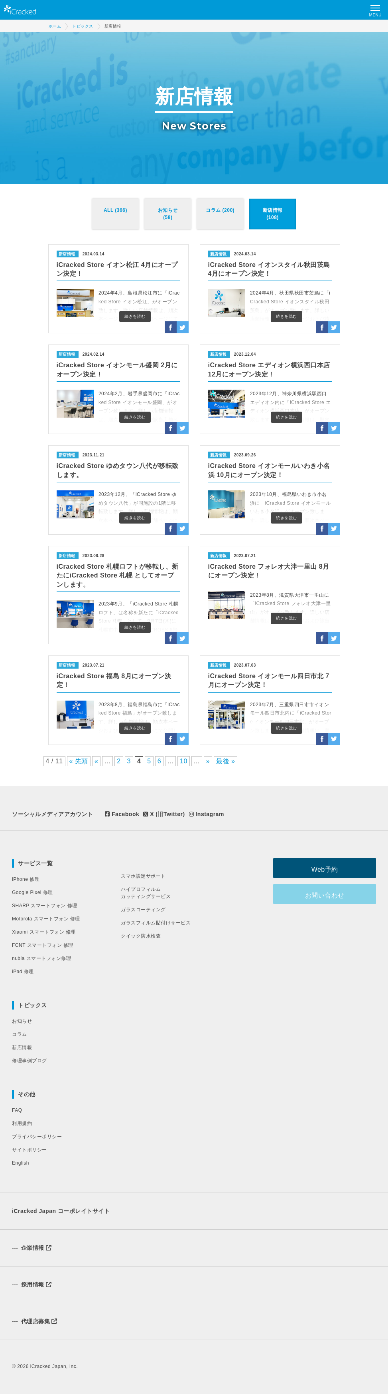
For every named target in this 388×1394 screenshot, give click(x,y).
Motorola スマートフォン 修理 (46, 919)
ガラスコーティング (143, 909)
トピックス (32, 1005)
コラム (19, 1034)
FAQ (17, 1110)
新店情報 (22, 1047)
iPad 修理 (23, 971)
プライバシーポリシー (37, 1136)
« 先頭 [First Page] (78, 761)
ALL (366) (115, 210)
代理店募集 (34, 1321)
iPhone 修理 (25, 879)
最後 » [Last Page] (225, 761)
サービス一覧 (35, 863)
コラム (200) (220, 210)
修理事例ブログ (29, 1060)
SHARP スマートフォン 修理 (44, 905)
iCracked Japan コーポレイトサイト (61, 1211)
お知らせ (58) (168, 213)
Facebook (122, 814)
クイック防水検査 (141, 936)
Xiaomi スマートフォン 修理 (44, 932)
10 (183, 761)
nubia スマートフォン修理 (41, 958)
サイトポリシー (29, 1150)
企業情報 (31, 1248)
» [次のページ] (208, 761)
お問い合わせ (336, 894)
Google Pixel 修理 (32, 892)
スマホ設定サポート (143, 876)
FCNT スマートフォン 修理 (42, 945)
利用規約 (22, 1123)
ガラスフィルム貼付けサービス (156, 923)
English (20, 1163)
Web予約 (336, 868)
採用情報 (31, 1284)
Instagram (206, 814)
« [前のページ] (96, 761)
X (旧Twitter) (164, 814)
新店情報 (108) (273, 213)
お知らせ (22, 1021)
